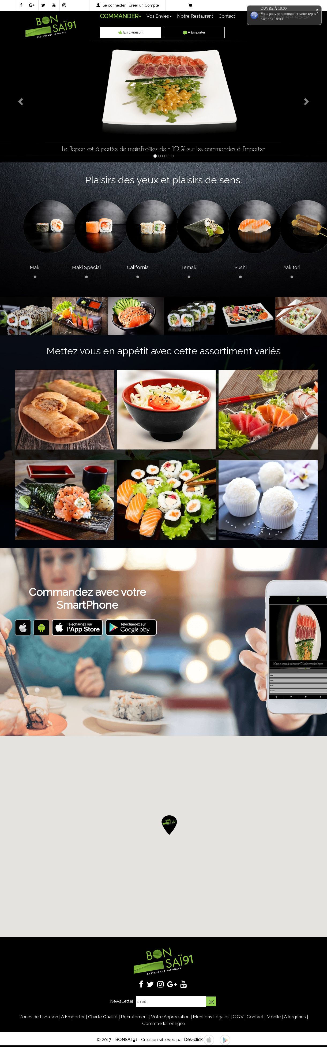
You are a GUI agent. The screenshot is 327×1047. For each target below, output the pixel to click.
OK (211, 1002)
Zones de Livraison (38, 1016)
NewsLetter (121, 1001)
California (138, 267)
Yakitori (292, 267)
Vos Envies (159, 16)
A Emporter (194, 32)
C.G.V (238, 1016)
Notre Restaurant (195, 16)
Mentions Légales (211, 1016)
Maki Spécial (86, 267)
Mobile (273, 1016)
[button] (169, 826)
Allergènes (295, 1016)
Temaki (189, 267)
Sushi (241, 267)
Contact (227, 16)
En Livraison (130, 32)
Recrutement (134, 1016)
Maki (35, 267)
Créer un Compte (144, 5)
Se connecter (114, 5)
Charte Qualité (103, 1016)
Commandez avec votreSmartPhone (87, 598)
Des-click (193, 1039)
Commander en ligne (163, 1023)
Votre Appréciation (170, 1016)
